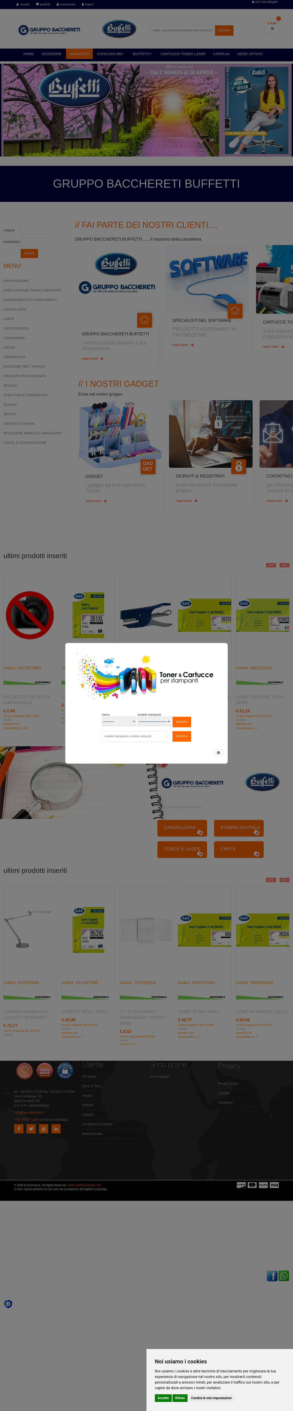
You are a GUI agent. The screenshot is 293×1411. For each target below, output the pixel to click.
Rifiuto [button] (180, 1398)
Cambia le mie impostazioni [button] (211, 1398)
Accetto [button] (163, 1398)
